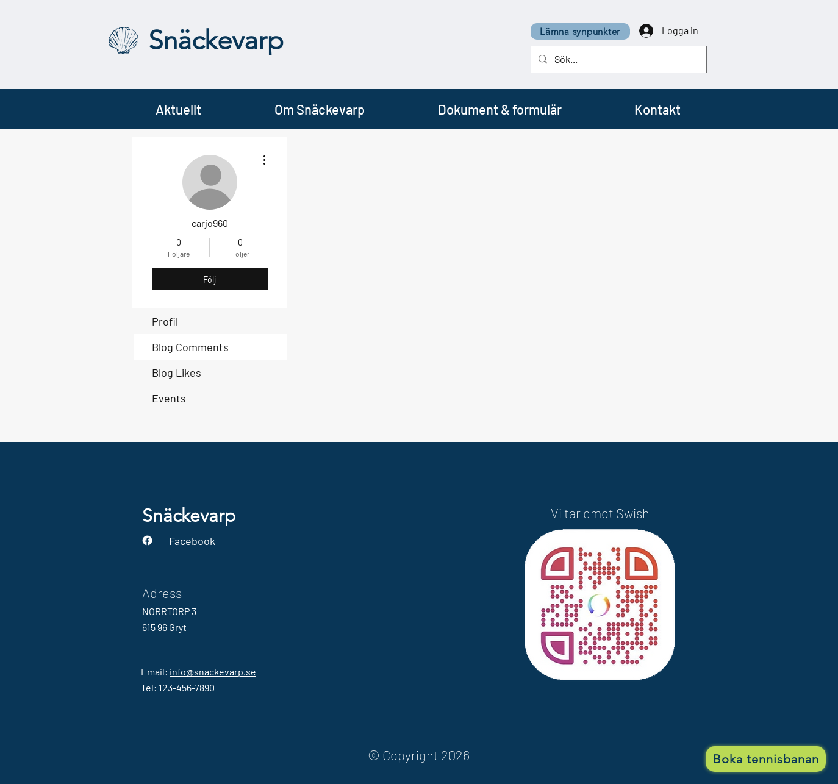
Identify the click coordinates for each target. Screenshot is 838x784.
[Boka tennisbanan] (766, 759)
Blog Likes (176, 372)
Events (169, 398)
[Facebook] (147, 540)
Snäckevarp (216, 40)
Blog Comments (190, 347)
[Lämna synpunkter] (580, 31)
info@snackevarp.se (213, 671)
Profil (165, 321)
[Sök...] (617, 59)
